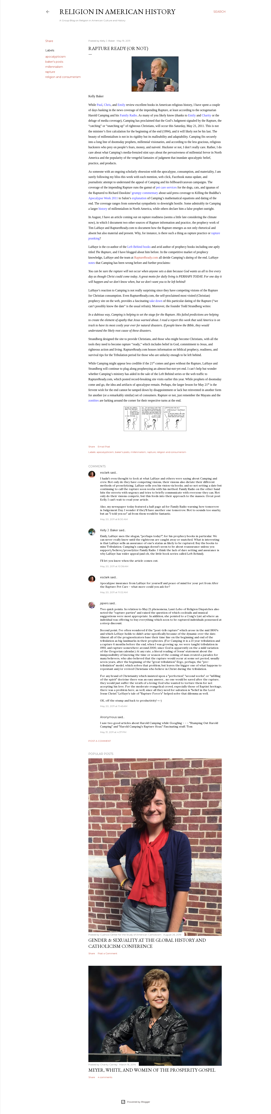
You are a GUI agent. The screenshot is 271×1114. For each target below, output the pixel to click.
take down (155, 301)
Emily (121, 104)
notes (91, 262)
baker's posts (54, 61)
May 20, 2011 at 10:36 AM (114, 566)
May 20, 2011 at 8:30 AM (114, 519)
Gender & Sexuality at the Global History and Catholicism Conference (147, 943)
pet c (159, 187)
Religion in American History (117, 11)
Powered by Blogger (135, 1102)
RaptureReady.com (146, 257)
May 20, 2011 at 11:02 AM (114, 592)
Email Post (104, 446)
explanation (139, 198)
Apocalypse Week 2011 (103, 198)
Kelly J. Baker (109, 530)
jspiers (104, 603)
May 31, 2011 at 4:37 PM (113, 732)
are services (169, 187)
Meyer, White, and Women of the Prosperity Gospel (151, 1070)
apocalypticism (55, 56)
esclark (104, 472)
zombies (93, 400)
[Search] (220, 11)
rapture (50, 72)
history (103, 208)
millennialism (54, 67)
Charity (206, 115)
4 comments (105, 1077)
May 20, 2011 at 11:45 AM (113, 706)
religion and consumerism (63, 77)
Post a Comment (99, 740)
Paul (99, 104)
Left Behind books (139, 246)
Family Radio (128, 115)
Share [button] (49, 41)
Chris (107, 104)
